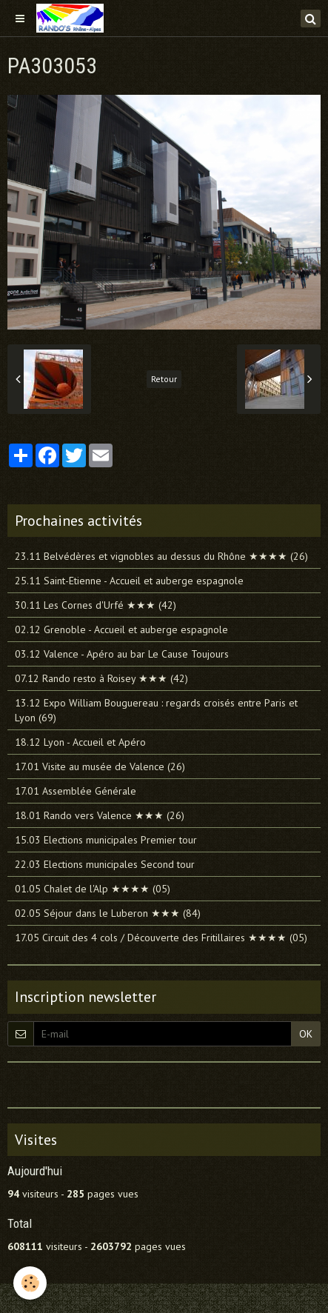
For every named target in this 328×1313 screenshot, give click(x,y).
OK (305, 1033)
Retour (164, 378)
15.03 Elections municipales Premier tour (106, 839)
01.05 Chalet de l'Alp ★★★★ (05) (92, 888)
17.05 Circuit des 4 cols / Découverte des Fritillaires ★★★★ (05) (161, 937)
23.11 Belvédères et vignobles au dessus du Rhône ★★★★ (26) (161, 556)
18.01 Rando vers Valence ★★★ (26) (99, 815)
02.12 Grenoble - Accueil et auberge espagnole (121, 629)
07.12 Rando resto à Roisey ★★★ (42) (101, 678)
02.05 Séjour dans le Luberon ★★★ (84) (108, 913)
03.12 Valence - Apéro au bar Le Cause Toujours (122, 654)
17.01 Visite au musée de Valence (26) (100, 766)
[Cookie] (30, 1283)
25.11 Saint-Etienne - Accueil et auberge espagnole (129, 580)
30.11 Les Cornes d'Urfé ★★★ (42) (95, 605)
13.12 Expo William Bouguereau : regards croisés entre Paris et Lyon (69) (156, 710)
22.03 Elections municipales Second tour (105, 864)
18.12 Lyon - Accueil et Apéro (80, 742)
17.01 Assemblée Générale (75, 791)
